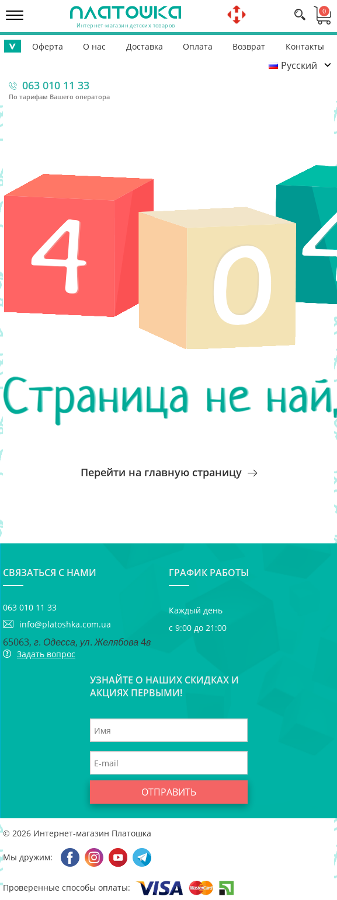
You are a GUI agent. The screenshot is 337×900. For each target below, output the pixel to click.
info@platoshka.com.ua (65, 624)
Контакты (305, 46)
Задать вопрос (46, 654)
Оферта (47, 46)
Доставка (144, 46)
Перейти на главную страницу (169, 472)
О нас (94, 46)
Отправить (168, 792)
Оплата (198, 46)
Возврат (248, 46)
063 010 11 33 (55, 85)
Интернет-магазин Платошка (92, 833)
